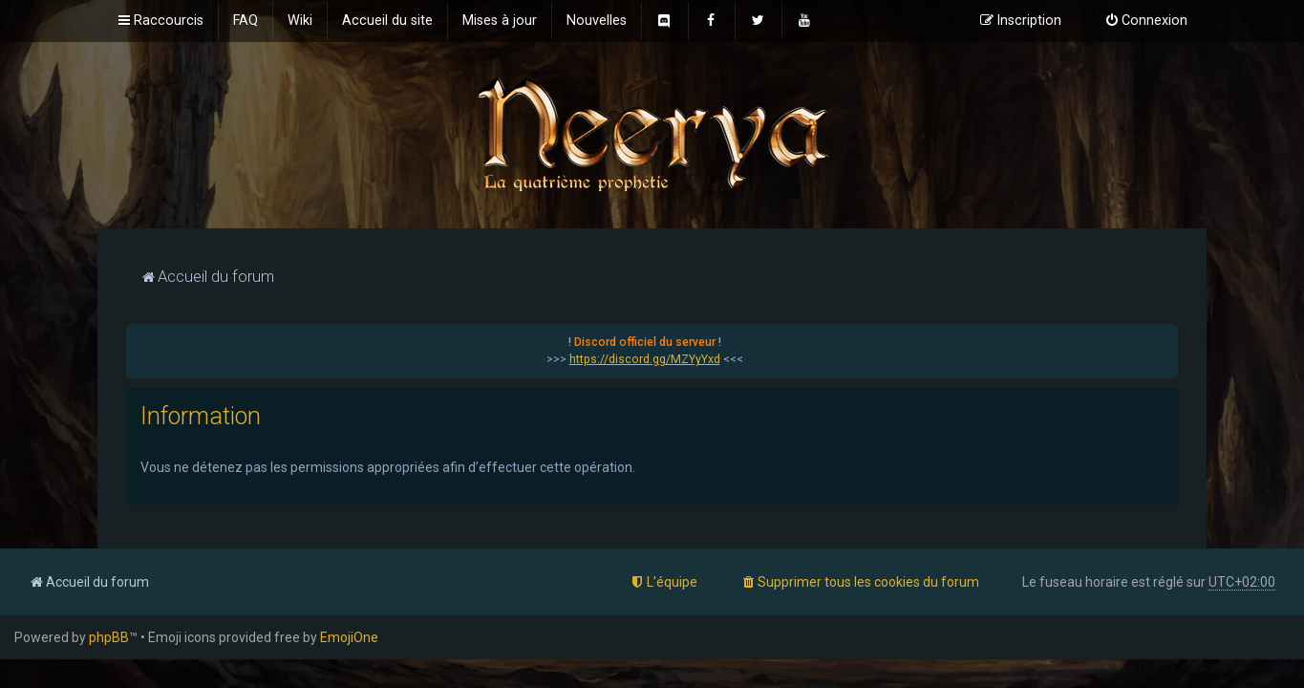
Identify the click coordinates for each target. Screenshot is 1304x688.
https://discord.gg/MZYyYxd (644, 359)
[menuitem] (245, 21)
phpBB (109, 637)
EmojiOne (349, 637)
